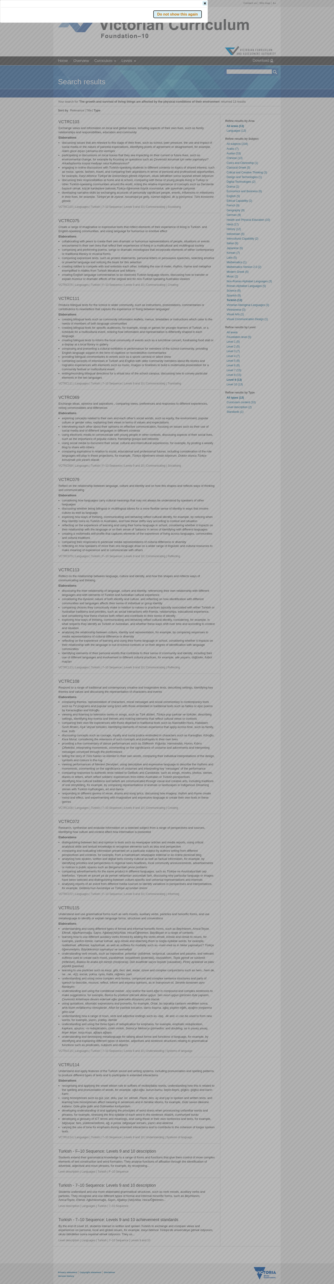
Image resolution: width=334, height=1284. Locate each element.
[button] (267, 69)
